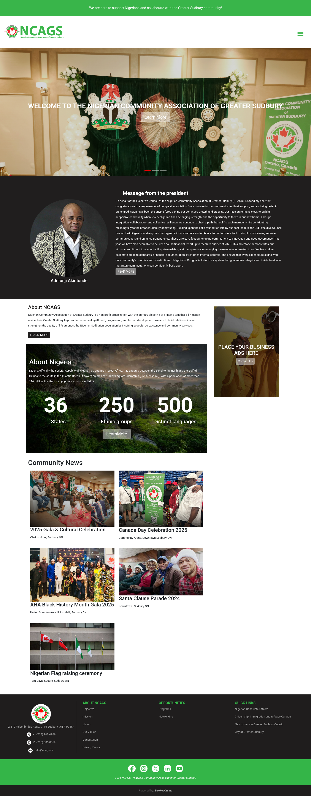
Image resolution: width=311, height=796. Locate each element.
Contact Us (245, 361)
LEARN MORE (39, 335)
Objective (88, 709)
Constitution (90, 739)
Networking (166, 716)
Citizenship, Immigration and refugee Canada (263, 716)
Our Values (89, 731)
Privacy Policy (91, 747)
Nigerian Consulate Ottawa (251, 709)
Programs (165, 709)
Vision (86, 724)
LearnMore (116, 433)
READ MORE (125, 271)
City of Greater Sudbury (249, 731)
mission (88, 716)
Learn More (155, 117)
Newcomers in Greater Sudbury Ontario (259, 724)
